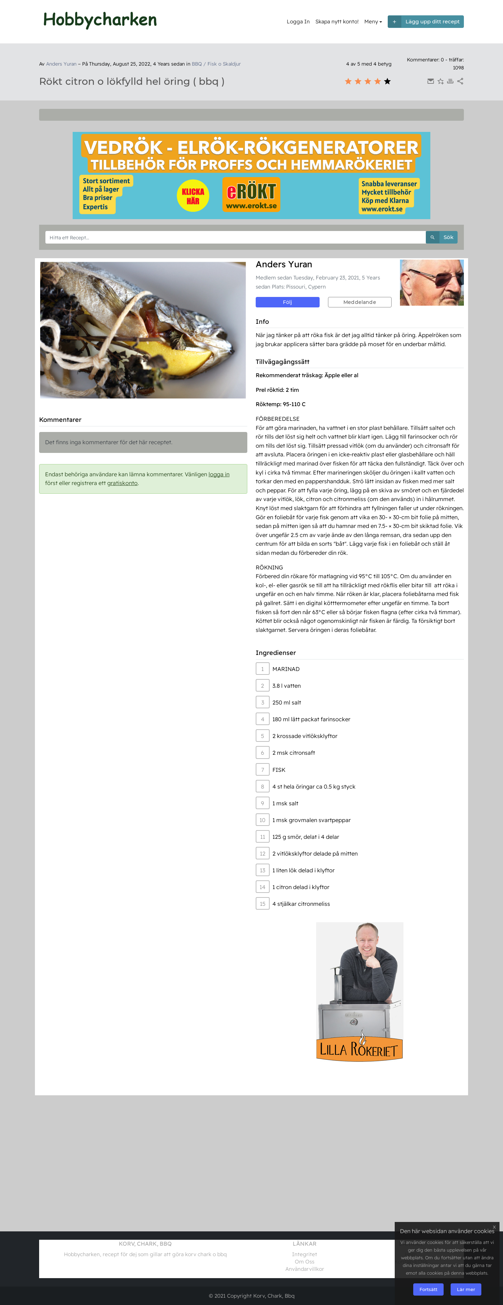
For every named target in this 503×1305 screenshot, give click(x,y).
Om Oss (304, 1261)
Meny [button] (371, 21)
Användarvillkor (304, 1269)
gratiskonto (122, 482)
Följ (287, 302)
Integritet (304, 1254)
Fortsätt (428, 1289)
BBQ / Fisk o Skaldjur (216, 64)
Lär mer (466, 1289)
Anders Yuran (61, 64)
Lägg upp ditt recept (424, 22)
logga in (219, 474)
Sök (439, 237)
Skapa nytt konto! (337, 21)
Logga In (298, 21)
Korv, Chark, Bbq (273, 1295)
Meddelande (359, 302)
